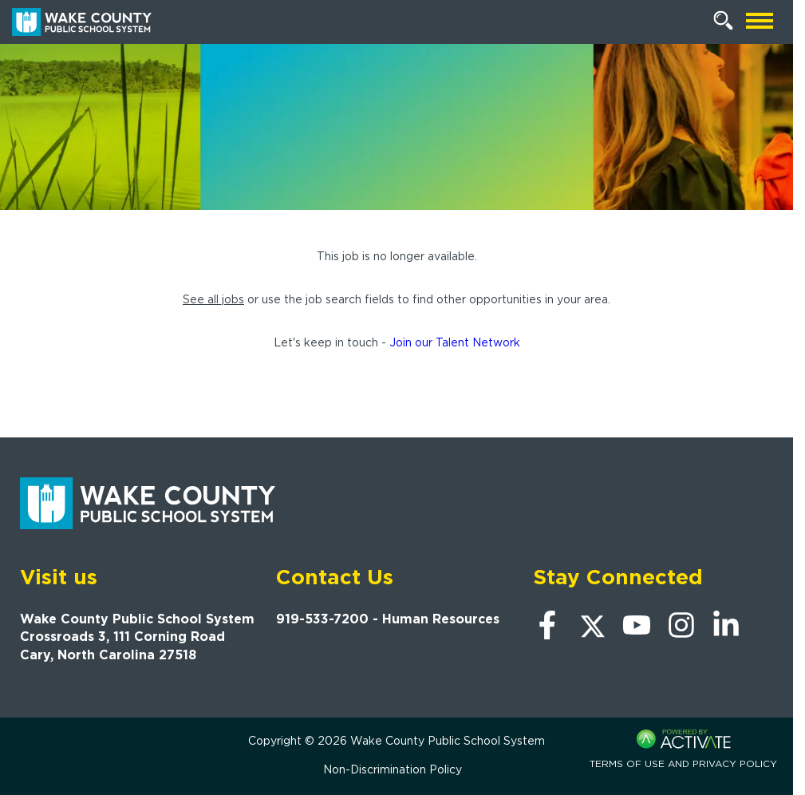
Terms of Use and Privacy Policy (683, 763)
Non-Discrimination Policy (392, 769)
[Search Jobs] (723, 21)
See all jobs (213, 299)
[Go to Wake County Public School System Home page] (82, 22)
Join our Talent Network (454, 342)
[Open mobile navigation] (759, 22)
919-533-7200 (322, 619)
